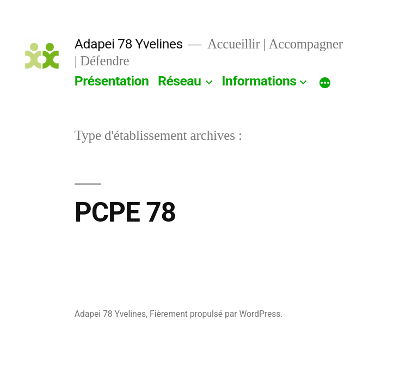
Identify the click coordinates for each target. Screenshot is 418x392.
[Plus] (324, 83)
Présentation (112, 81)
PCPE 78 (125, 212)
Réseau (179, 81)
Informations (259, 81)
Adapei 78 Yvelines (129, 44)
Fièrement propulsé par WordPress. (216, 314)
